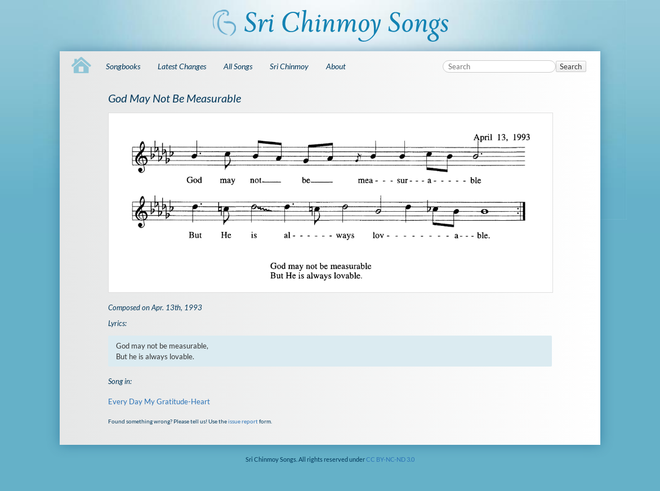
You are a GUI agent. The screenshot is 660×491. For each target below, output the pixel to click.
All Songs (238, 66)
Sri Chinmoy (289, 66)
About (336, 66)
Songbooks (123, 66)
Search (571, 66)
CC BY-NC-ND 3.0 (390, 459)
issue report (243, 421)
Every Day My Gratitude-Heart (159, 401)
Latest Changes (182, 66)
